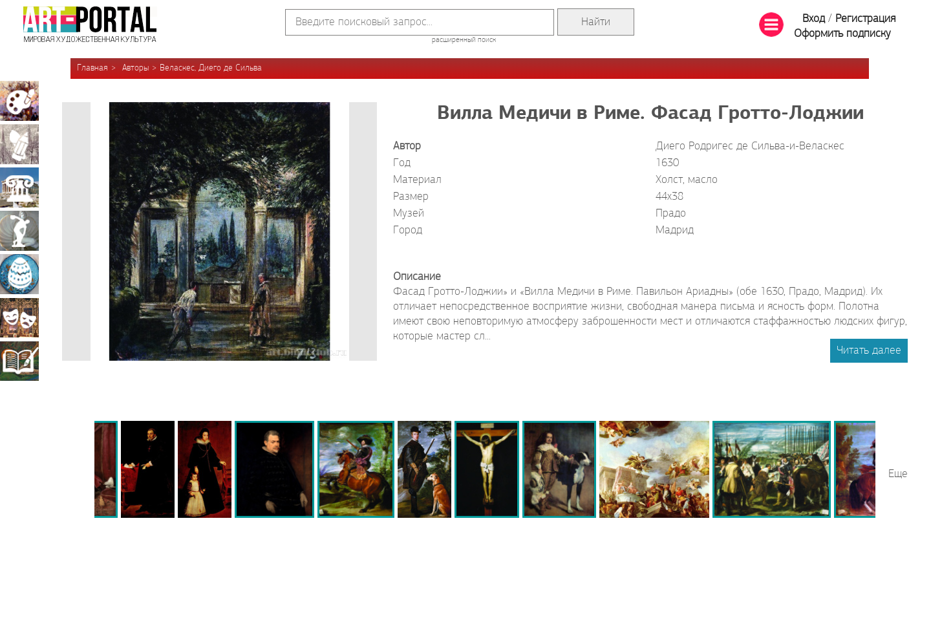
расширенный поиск (464, 40)
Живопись (19, 101)
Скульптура (19, 231)
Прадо (671, 214)
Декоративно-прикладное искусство (19, 274)
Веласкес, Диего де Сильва (211, 68)
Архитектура (19, 187)
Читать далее (869, 351)
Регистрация (865, 19)
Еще (898, 474)
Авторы (135, 68)
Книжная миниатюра (19, 361)
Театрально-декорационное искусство (19, 317)
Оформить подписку (842, 34)
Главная (92, 68)
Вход (813, 19)
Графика (19, 144)
